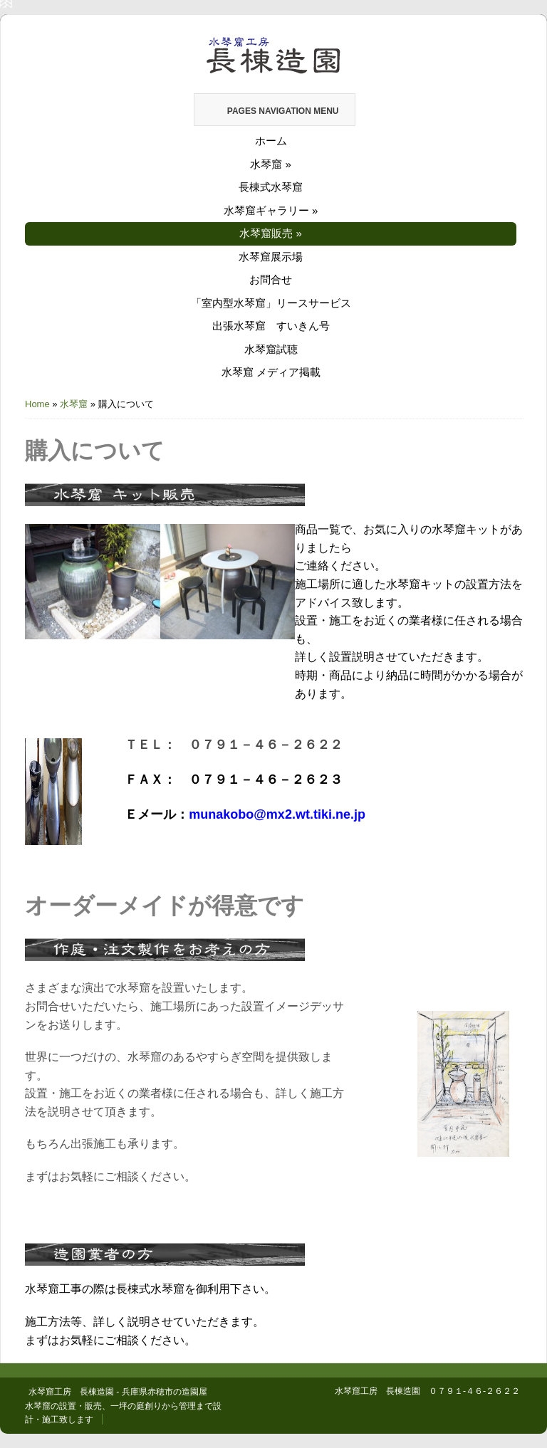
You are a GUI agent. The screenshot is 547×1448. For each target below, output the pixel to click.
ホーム (271, 141)
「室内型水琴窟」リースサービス (271, 303)
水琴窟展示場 (271, 257)
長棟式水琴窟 (271, 187)
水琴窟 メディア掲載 (271, 372)
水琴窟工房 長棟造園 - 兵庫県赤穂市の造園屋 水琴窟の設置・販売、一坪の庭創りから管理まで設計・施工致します (123, 1406)
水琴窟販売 (270, 233)
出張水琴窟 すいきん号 (271, 326)
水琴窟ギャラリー (271, 210)
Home (37, 404)
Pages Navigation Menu (273, 111)
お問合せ (270, 279)
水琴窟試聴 (271, 349)
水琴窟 (270, 164)
